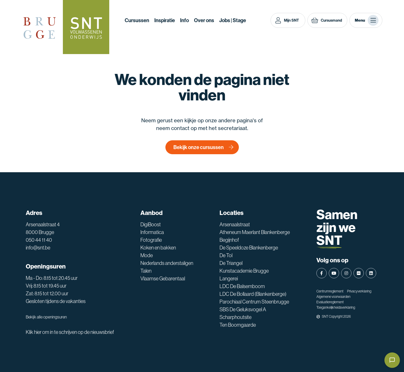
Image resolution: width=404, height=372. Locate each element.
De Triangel (231, 263)
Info (184, 20)
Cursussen (137, 20)
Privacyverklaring (359, 291)
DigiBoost (150, 224)
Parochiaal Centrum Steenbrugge (254, 302)
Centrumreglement (329, 291)
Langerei (229, 278)
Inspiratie (164, 20)
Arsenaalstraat (235, 224)
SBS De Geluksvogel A (243, 309)
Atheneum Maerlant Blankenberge (255, 232)
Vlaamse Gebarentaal (162, 278)
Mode (146, 255)
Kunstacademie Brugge (244, 271)
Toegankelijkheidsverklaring (335, 307)
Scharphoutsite (235, 317)
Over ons (204, 20)
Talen (146, 271)
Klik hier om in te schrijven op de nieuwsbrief (70, 332)
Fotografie (151, 240)
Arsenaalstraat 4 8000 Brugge (43, 228)
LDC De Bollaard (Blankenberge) (253, 294)
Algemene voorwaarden (333, 297)
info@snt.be (38, 247)
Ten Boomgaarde (238, 325)
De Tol (226, 255)
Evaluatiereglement (330, 302)
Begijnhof (229, 240)
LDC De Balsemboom (242, 286)
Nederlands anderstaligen (166, 263)
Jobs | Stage (232, 20)
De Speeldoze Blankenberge (249, 247)
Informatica (152, 232)
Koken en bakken (158, 247)
